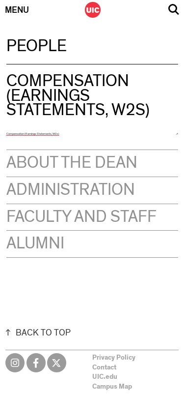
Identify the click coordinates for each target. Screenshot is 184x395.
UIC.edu (104, 376)
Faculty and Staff (81, 217)
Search (173, 9)
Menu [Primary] (17, 10)
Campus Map (112, 386)
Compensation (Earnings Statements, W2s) (32, 133)
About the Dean (71, 162)
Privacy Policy (113, 357)
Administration (70, 190)
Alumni (35, 243)
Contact (104, 367)
